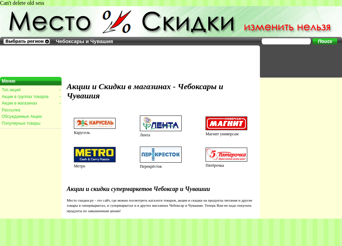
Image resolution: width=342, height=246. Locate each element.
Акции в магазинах (31, 103)
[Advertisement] (297, 60)
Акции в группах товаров (31, 96)
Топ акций (31, 89)
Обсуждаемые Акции (22, 116)
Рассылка (11, 110)
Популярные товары (21, 123)
